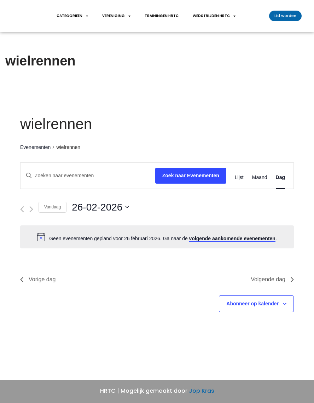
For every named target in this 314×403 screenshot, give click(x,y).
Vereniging (116, 16)
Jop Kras (201, 391)
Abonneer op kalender (252, 303)
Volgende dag (272, 279)
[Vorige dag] (22, 209)
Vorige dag (38, 279)
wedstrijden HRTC (214, 16)
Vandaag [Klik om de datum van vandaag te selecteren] (52, 207)
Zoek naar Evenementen (190, 175)
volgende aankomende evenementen (232, 238)
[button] (285, 16)
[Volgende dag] (31, 209)
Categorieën (72, 16)
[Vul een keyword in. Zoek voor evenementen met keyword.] (88, 176)
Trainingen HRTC (162, 15)
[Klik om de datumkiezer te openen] (100, 207)
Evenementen (35, 147)
